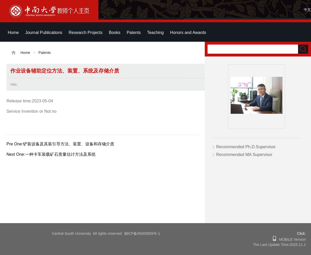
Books (114, 32)
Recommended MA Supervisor (244, 154)
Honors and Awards (188, 32)
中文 (307, 10)
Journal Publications (43, 32)
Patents (134, 32)
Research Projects (86, 32)
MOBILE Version (291, 239)
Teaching (155, 32)
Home (13, 32)
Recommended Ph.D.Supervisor (245, 147)
